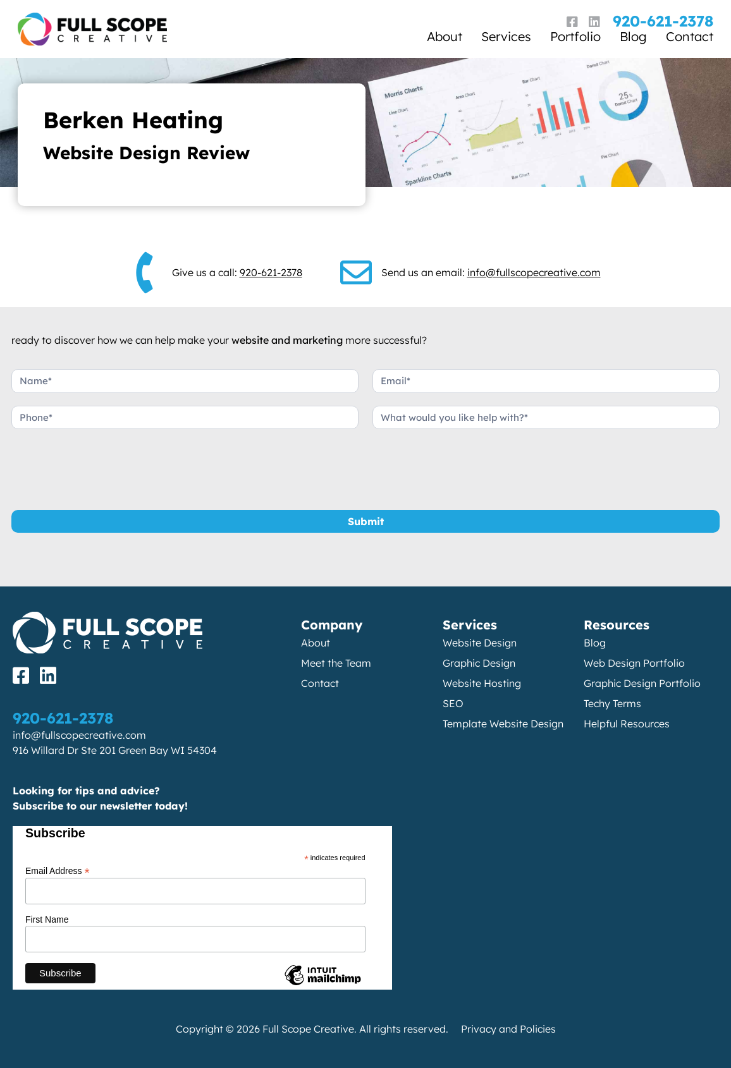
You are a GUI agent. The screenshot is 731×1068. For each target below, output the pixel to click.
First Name (46, 919)
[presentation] (107, 466)
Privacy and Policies (508, 1028)
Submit (366, 521)
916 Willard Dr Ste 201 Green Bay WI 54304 (115, 750)
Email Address (57, 870)
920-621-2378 (663, 20)
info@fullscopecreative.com (534, 272)
